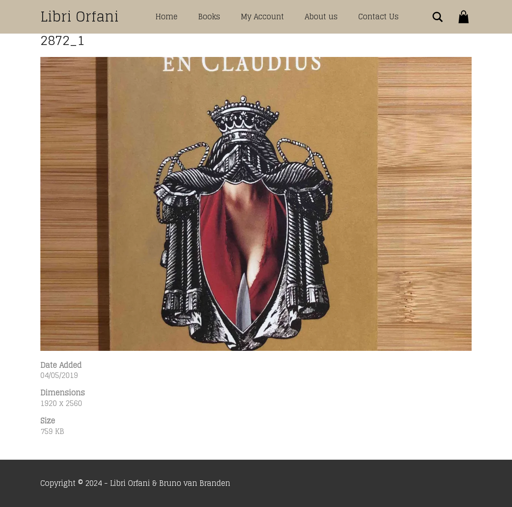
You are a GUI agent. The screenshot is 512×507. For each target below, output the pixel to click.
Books (209, 16)
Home (167, 16)
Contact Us (378, 16)
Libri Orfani (79, 16)
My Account (262, 16)
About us (321, 16)
